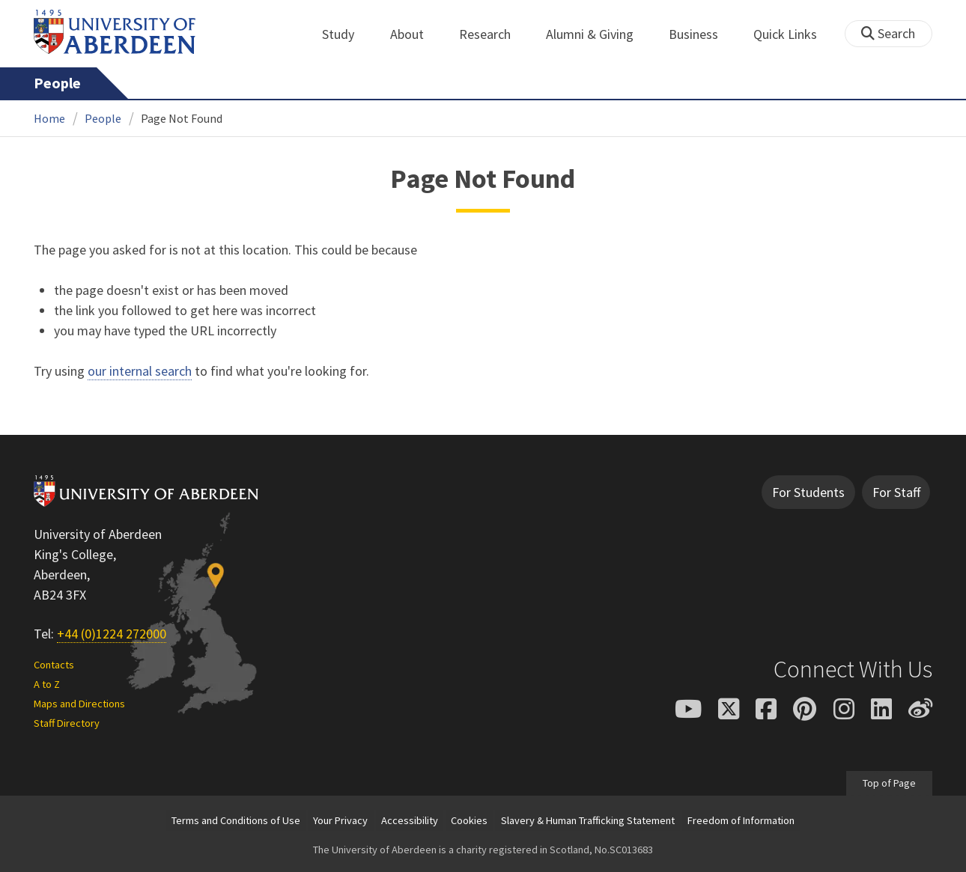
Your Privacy (340, 820)
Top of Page (889, 783)
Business (702, 34)
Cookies (469, 820)
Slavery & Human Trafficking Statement (588, 820)
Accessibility (409, 820)
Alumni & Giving (598, 34)
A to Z (47, 684)
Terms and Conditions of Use (235, 820)
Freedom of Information (741, 820)
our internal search (140, 370)
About (415, 34)
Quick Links (793, 34)
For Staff (896, 492)
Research (493, 34)
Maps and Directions (79, 703)
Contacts (54, 664)
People (57, 83)
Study (346, 34)
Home (49, 118)
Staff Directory (67, 723)
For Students (808, 492)
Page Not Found (181, 118)
